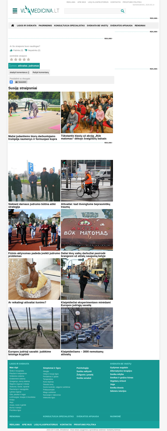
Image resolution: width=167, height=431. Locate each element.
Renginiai (15, 416)
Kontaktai (116, 2)
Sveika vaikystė (84, 371)
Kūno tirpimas (48, 382)
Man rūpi (14, 367)
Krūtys (12, 400)
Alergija (46, 371)
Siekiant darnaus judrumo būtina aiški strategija (32, 205)
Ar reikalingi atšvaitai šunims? (27, 302)
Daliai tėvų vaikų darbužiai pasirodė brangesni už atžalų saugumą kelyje (83, 255)
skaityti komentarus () (19, 72)
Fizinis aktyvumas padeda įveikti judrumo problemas (34, 255)
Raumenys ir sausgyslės (19, 389)
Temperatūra (48, 379)
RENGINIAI (140, 25)
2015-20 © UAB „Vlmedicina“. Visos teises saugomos (67, 430)
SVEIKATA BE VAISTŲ (97, 25)
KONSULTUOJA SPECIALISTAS (69, 25)
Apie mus (81, 2)
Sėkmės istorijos (118, 391)
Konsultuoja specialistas (58, 416)
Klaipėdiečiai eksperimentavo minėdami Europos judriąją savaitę (86, 304)
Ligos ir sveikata (26, 25)
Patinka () (18, 50)
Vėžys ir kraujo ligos (51, 374)
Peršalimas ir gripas (50, 377)
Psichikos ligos (15, 410)
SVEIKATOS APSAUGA (121, 25)
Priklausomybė (49, 390)
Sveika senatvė (84, 378)
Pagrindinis (45, 25)
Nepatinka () (34, 50)
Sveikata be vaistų (120, 364)
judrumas (34, 65)
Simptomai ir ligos (52, 368)
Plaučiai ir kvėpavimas (18, 373)
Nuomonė (115, 416)
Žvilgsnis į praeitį (85, 375)
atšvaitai (22, 65)
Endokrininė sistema (17, 379)
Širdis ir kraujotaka (17, 371)
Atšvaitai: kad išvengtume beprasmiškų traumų (85, 205)
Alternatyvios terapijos (121, 371)
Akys (11, 402)
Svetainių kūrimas (114, 430)
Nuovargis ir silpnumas (52, 395)
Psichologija (83, 368)
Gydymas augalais (119, 367)
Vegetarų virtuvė (118, 381)
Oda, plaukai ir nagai (18, 395)
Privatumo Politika (132, 2)
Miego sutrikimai (49, 392)
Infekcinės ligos (49, 398)
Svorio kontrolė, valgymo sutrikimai (56, 387)
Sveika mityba (117, 374)
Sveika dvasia (117, 387)
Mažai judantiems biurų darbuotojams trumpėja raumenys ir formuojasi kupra (32, 138)
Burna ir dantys (15, 408)
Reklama (71, 2)
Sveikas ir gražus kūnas (121, 377)
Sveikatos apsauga (88, 416)
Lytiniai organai (15, 392)
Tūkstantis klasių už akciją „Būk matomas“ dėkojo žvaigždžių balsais (83, 137)
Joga (112, 384)
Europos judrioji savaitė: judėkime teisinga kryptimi (29, 353)
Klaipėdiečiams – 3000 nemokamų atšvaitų (82, 353)
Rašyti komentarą (41, 72)
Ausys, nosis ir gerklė (18, 405)
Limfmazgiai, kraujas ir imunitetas (22, 397)
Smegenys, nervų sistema (20, 381)
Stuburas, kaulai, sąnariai (19, 387)
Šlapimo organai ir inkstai (19, 384)
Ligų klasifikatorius (98, 2)
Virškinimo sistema (17, 376)
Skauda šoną (48, 384)
